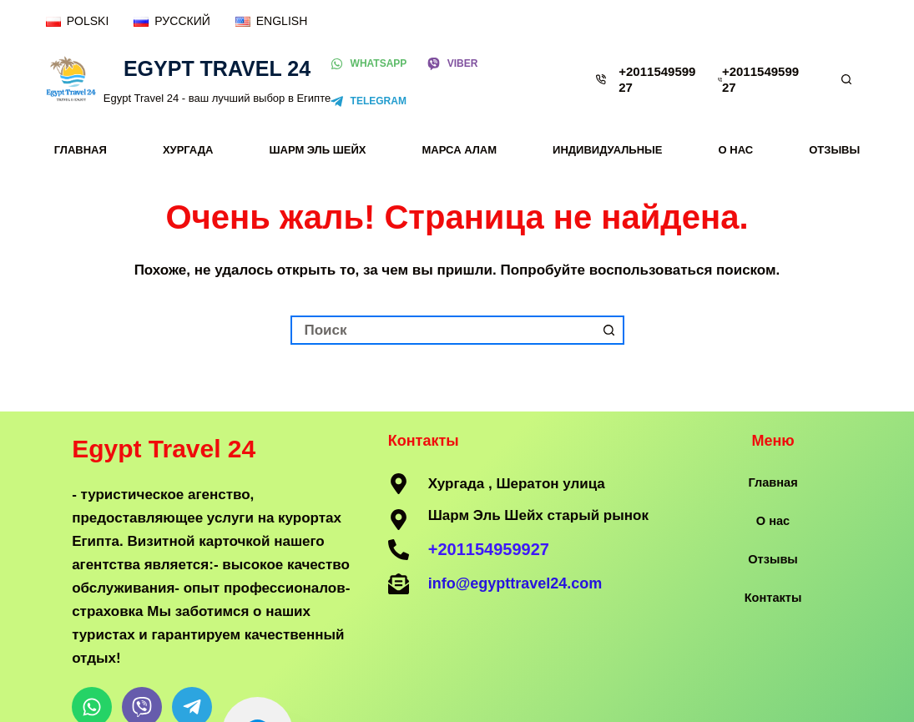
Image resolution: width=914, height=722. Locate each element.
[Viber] (452, 64)
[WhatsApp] (369, 64)
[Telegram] (369, 101)
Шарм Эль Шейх (317, 150)
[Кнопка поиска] (609, 330)
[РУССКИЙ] (172, 21)
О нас (736, 150)
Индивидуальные (607, 150)
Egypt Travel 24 (217, 68)
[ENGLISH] (271, 21)
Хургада (188, 150)
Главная (80, 150)
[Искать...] (442, 330)
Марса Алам (459, 150)
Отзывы (834, 150)
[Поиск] (846, 79)
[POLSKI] (77, 21)
